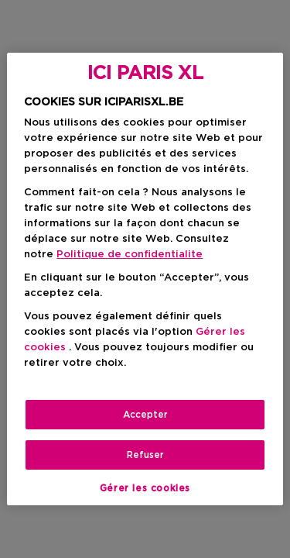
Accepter (145, 414)
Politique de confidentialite (129, 255)
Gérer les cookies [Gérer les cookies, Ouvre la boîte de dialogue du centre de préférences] (145, 488)
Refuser (145, 455)
